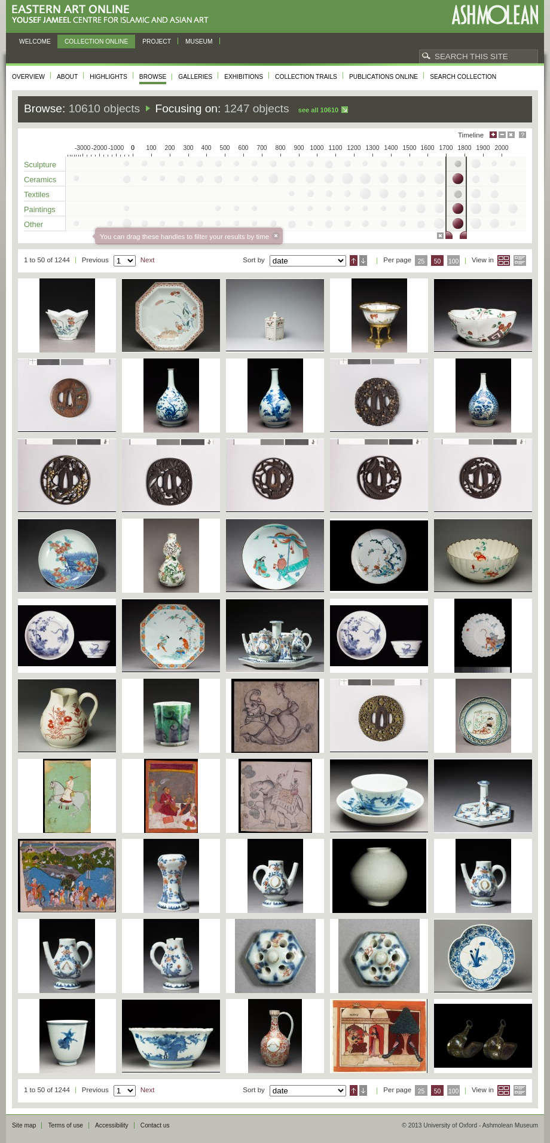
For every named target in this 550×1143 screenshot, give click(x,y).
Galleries (195, 76)
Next (147, 259)
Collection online (96, 41)
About (67, 76)
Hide (511, 134)
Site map (24, 1125)
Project (156, 41)
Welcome (35, 41)
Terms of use (65, 1125)
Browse (153, 76)
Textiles (37, 194)
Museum (199, 41)
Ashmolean (494, 14)
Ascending (354, 260)
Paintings (40, 209)
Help (522, 134)
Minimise (502, 134)
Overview (28, 76)
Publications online (383, 76)
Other (33, 224)
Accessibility (112, 1125)
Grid (503, 260)
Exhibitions (243, 76)
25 (421, 261)
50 (437, 261)
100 (453, 261)
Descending (363, 260)
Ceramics (40, 179)
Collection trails (306, 76)
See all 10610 (318, 110)
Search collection (463, 76)
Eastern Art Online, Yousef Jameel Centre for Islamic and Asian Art (113, 14)
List (520, 260)
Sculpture (40, 164)
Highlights (108, 76)
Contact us (155, 1125)
